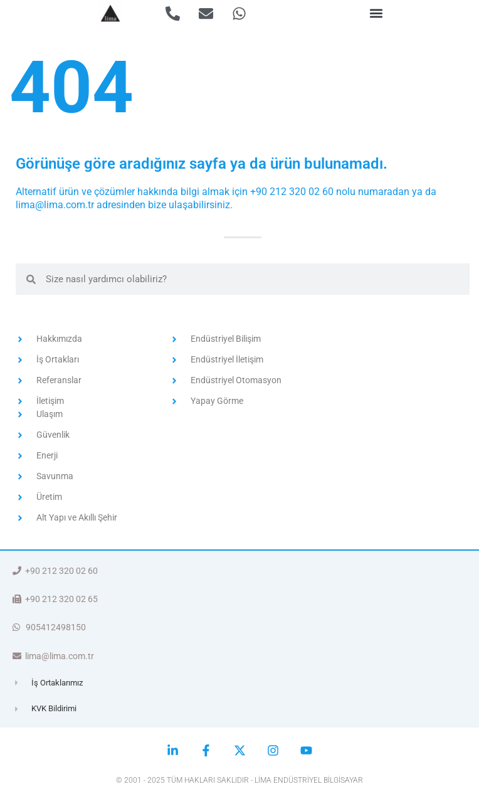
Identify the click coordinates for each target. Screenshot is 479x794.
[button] (376, 13)
